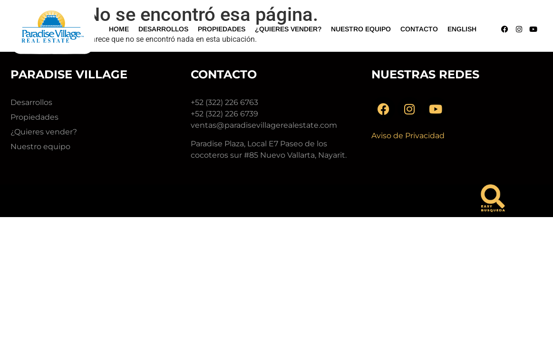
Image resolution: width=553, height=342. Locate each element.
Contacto (419, 29)
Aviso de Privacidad (408, 135)
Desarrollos (163, 29)
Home (119, 29)
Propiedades (221, 29)
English (461, 29)
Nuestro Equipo (361, 29)
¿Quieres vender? (288, 29)
